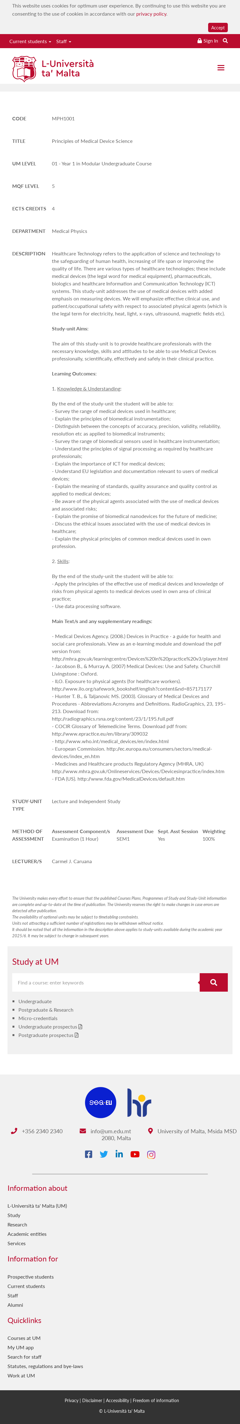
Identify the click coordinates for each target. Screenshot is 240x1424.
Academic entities (27, 1233)
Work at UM (21, 1375)
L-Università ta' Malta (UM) (37, 1205)
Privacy (71, 1400)
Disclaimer (92, 1400)
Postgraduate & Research (45, 1009)
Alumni (15, 1304)
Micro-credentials (38, 1018)
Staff (63, 41)
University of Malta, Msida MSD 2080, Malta (169, 1134)
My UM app (21, 1347)
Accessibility (117, 1400)
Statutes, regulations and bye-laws (45, 1366)
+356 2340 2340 (36, 1131)
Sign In (210, 40)
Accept (218, 27)
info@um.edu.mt (105, 1131)
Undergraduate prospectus (47, 1026)
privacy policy (151, 13)
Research (17, 1224)
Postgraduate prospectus (45, 1035)
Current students (30, 41)
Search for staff (25, 1356)
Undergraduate (35, 1001)
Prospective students (31, 1276)
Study (14, 1215)
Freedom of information (156, 1400)
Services (17, 1243)
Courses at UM (24, 1337)
